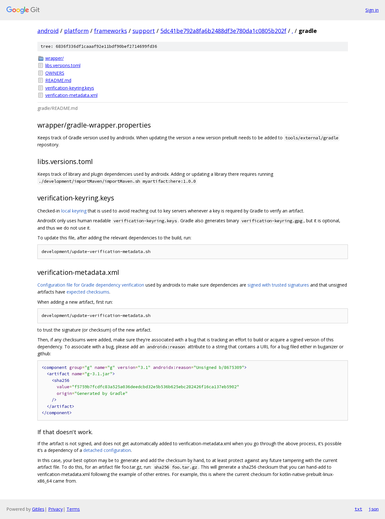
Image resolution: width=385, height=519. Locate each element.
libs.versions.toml (62, 65)
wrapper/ (54, 58)
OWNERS (54, 73)
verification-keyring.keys (69, 88)
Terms (73, 509)
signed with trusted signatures (278, 285)
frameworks (110, 31)
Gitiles (38, 509)
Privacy (55, 509)
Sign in (372, 10)
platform (76, 31)
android (48, 31)
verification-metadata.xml (71, 95)
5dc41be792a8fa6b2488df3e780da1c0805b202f (223, 31)
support (143, 31)
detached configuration (107, 450)
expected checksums (88, 292)
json (374, 509)
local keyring (74, 211)
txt (358, 509)
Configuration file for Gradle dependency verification (90, 285)
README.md (58, 80)
